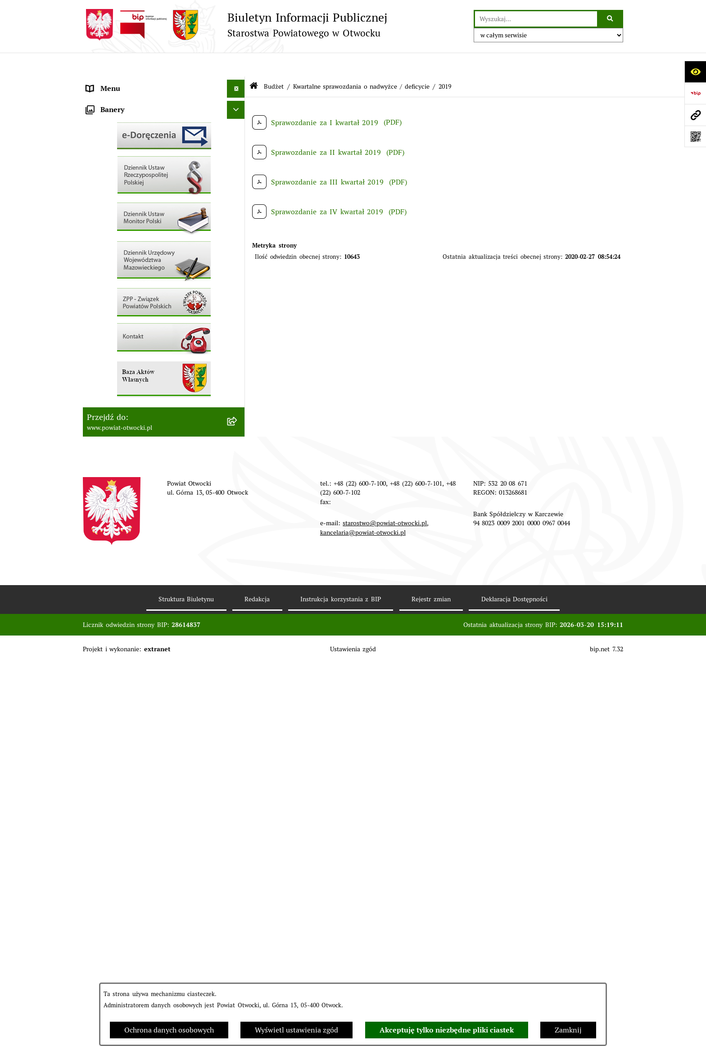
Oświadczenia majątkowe (127, 406)
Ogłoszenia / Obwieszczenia (132, 244)
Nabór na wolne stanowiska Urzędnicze (152, 316)
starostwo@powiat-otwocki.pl (385, 906)
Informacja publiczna (121, 208)
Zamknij (568, 1030)
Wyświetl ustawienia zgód (296, 1030)
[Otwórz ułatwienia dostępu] (695, 71)
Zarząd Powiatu (112, 100)
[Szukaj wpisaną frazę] (610, 19)
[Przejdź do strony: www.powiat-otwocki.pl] (695, 115)
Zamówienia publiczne (123, 352)
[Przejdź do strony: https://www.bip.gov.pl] (695, 93)
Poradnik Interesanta (121, 136)
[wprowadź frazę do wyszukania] (536, 19)
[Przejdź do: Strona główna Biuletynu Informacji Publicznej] (253, 62)
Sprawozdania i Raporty (125, 280)
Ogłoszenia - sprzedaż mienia (135, 262)
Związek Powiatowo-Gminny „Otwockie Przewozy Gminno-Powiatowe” (151, 448)
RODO (96, 190)
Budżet (97, 424)
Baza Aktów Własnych (122, 471)
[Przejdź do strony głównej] (235, 25)
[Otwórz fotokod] (695, 136)
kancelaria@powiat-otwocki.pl (363, 915)
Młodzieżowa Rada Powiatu (131, 118)
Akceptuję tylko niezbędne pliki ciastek (447, 1030)
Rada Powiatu (109, 82)
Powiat (97, 154)
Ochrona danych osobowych (169, 1030)
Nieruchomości (110, 334)
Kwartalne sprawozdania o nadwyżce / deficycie (361, 62)
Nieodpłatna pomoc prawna (132, 172)
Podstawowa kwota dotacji (130, 370)
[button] (238, 119)
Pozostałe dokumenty (122, 226)
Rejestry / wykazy (115, 298)
